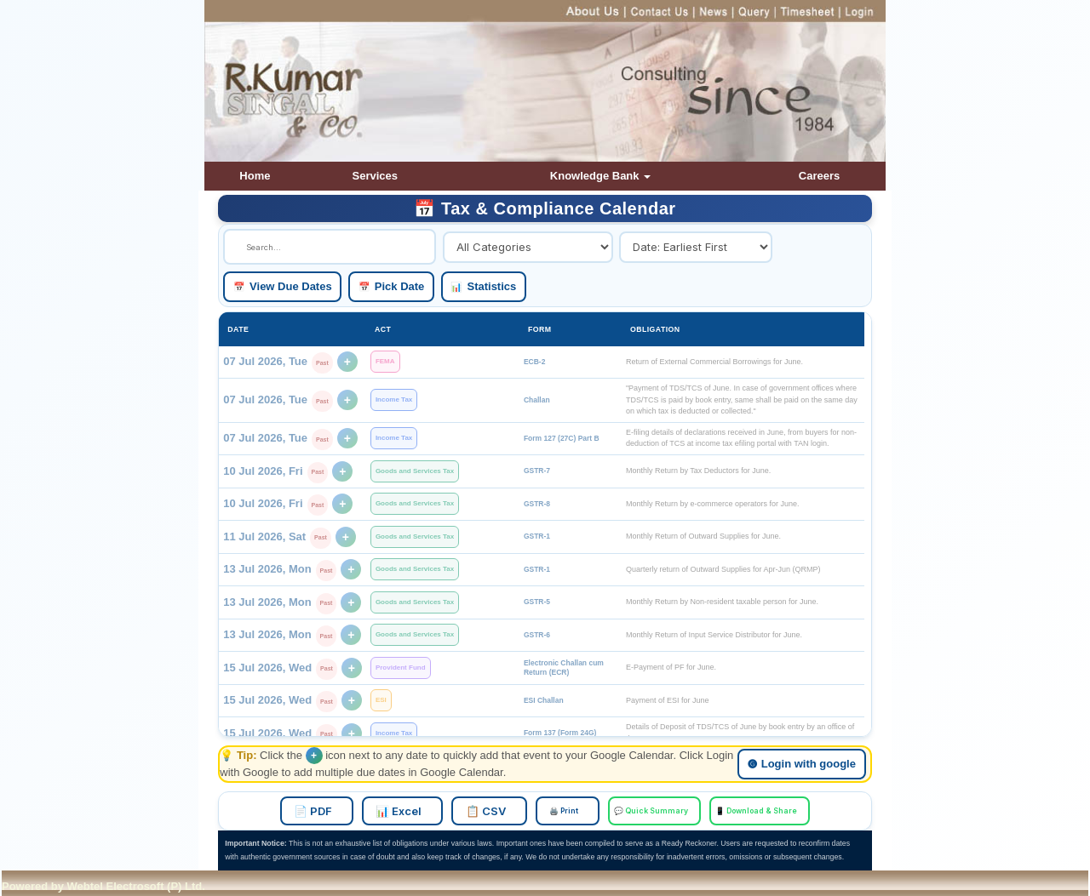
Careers (819, 175)
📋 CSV (493, 811)
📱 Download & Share (744, 811)
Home (254, 175)
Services (376, 175)
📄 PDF (333, 811)
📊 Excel (413, 811)
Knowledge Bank (600, 175)
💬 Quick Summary (646, 811)
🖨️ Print (565, 811)
